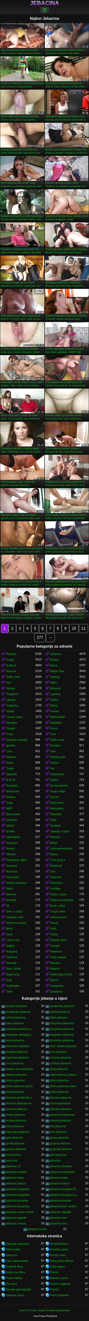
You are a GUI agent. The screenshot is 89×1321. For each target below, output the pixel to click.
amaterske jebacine (18, 1012)
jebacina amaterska (62, 1172)
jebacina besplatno (18, 1195)
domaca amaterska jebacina (20, 1097)
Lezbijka (55, 888)
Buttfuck (11, 665)
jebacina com (58, 1217)
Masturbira (57, 808)
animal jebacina (16, 1017)
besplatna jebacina (62, 1023)
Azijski (10, 711)
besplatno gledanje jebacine (20, 1034)
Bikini (9, 928)
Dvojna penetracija (62, 900)
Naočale (11, 963)
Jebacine (11, 1255)
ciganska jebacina (17, 1057)
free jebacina (58, 1132)
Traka (9, 802)
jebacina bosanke (17, 1200)
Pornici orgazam (60, 1283)
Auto (9, 980)
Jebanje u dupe (60, 831)
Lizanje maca (14, 717)
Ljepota (10, 699)
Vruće (9, 734)
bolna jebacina (15, 1040)
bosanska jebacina (62, 1040)
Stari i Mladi (13, 968)
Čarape (10, 728)
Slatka (54, 699)
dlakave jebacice (16, 1074)
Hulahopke (12, 986)
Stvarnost (56, 865)
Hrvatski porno (59, 1243)
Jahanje (55, 677)
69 (7, 905)
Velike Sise (13, 677)
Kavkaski (11, 820)
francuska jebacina (18, 1132)
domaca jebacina (61, 1097)
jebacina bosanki (60, 1200)
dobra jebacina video (63, 1086)
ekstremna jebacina (62, 1114)
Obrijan (10, 688)
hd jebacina (13, 1155)
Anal (53, 734)
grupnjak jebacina (61, 1149)
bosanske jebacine (17, 1046)
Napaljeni (56, 722)
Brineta (54, 659)
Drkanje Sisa (58, 940)
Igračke (10, 745)
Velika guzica (58, 917)
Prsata (10, 659)
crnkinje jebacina (60, 1063)
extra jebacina (15, 1126)
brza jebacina (58, 1052)
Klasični (55, 968)
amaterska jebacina (62, 1006)
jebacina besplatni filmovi (65, 1189)
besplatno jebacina (62, 1034)
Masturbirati (57, 717)
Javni (9, 934)
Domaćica (56, 883)
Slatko (54, 780)
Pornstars (12, 785)
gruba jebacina (59, 1137)
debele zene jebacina (19, 1069)
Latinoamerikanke (61, 848)
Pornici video (58, 1255)
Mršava (10, 797)
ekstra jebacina (15, 1114)
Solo (53, 751)
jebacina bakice (60, 1183)
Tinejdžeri (12, 694)
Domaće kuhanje (16, 740)
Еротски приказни (17, 1243)
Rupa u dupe (58, 894)
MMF (9, 808)
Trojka (10, 768)
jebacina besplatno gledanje (65, 1195)
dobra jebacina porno (19, 1086)
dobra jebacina (15, 1080)
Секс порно (57, 1266)
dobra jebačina (59, 1080)
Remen (10, 848)
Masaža (55, 963)
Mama (54, 705)
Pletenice (56, 951)
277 (40, 637)
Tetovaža (55, 814)
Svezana (11, 865)
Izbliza (10, 825)
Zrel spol (11, 1283)
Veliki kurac (57, 740)
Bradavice (56, 991)
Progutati (11, 951)
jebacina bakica (16, 1183)
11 (83, 628)
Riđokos (55, 837)
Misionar (55, 688)
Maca (53, 665)
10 (74, 628)
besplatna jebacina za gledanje (20, 1029)
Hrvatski (11, 900)
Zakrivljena (13, 837)
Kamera (11, 894)
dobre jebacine (59, 1092)
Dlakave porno (59, 1278)
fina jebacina (58, 1126)
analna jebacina (60, 1012)
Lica (52, 871)
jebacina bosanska (17, 1206)
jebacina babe (59, 1177)
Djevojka (11, 722)
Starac (54, 923)
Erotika (10, 831)
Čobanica (12, 705)
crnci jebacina (14, 1063)
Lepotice (55, 694)
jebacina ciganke (60, 1212)
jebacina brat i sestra (63, 1206)
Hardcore (56, 654)
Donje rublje (57, 791)
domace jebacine (61, 1109)
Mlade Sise (57, 671)
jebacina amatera (61, 1166)
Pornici (54, 1272)
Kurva (53, 728)
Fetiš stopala (58, 957)
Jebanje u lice (14, 917)
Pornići (54, 1289)
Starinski (55, 877)
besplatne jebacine (62, 1029)
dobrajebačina (15, 1092)
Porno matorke (59, 1295)
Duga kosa (12, 974)
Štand (9, 762)
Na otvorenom (59, 785)
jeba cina (11, 1160)
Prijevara (11, 957)
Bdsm (53, 843)
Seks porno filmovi (61, 1261)
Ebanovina (57, 802)
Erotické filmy (14, 1266)
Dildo (53, 820)
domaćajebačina (60, 1103)
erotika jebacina (16, 1120)
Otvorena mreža (16, 923)
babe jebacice (59, 1017)
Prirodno (55, 745)
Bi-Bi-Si (10, 780)
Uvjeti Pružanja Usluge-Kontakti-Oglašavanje (44, 1310)
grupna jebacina (60, 1143)
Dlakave (11, 757)
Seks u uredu (14, 911)
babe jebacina (15, 1023)
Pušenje (11, 654)
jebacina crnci (58, 1223)
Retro (9, 888)
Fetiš (53, 928)
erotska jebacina (60, 1120)
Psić (8, 682)
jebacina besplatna (18, 1189)
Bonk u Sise (57, 905)
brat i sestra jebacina (63, 1046)
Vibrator (11, 854)
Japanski (11, 774)
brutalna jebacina (17, 1052)
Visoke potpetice (16, 883)
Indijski (10, 945)
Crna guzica (57, 860)
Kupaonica (57, 986)
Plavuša (11, 671)
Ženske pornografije (18, 1289)
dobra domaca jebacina (65, 1074)
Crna (9, 751)
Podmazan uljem (16, 860)
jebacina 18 (13, 1166)
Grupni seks (57, 911)
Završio (54, 797)
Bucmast (11, 871)
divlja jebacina (59, 1069)
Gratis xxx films (15, 1272)
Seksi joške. (13, 1249)
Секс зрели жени (17, 1261)
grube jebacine (15, 1143)
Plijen (53, 682)
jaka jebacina (58, 1155)
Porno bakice (14, 1278)
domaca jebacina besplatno (20, 1103)
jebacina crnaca (16, 1223)
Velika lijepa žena (61, 974)
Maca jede (12, 877)
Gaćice (54, 762)
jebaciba (55, 1160)
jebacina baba (15, 1177)
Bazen (54, 980)
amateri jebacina (16, 1006)
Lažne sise (12, 940)
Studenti (55, 825)
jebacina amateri (16, 1172)
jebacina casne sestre (19, 1212)
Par (52, 768)
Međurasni (12, 791)
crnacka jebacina (60, 1057)
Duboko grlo (58, 757)
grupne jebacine (16, 1149)
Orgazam (12, 843)
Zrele (9, 991)
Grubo (54, 934)
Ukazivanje (57, 774)
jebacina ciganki (16, 1217)
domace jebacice (16, 1109)
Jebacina (44, 3)
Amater (54, 711)
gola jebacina (14, 1137)
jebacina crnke (37, 1229)
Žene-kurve (13, 814)
